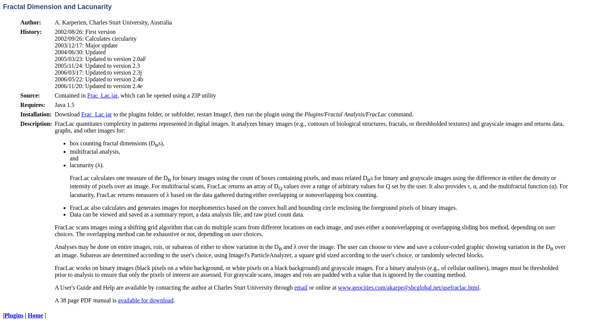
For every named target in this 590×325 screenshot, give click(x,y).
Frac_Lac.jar (102, 95)
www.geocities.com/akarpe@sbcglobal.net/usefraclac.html (408, 287)
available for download (145, 300)
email (301, 287)
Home (35, 315)
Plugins (14, 315)
